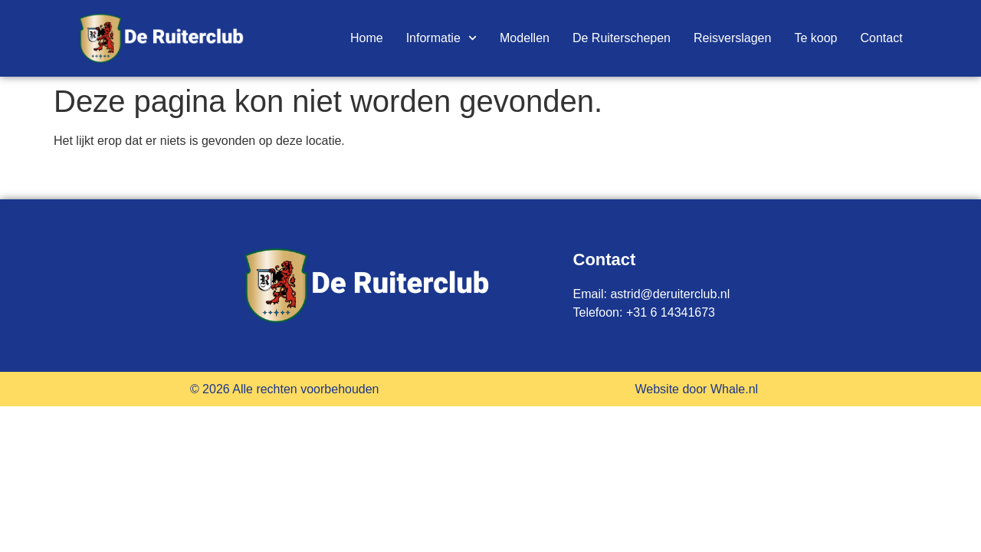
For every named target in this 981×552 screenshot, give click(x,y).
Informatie (441, 38)
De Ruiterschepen (622, 37)
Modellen (525, 37)
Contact (881, 37)
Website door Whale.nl (696, 389)
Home (366, 37)
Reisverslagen (732, 37)
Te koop (815, 37)
